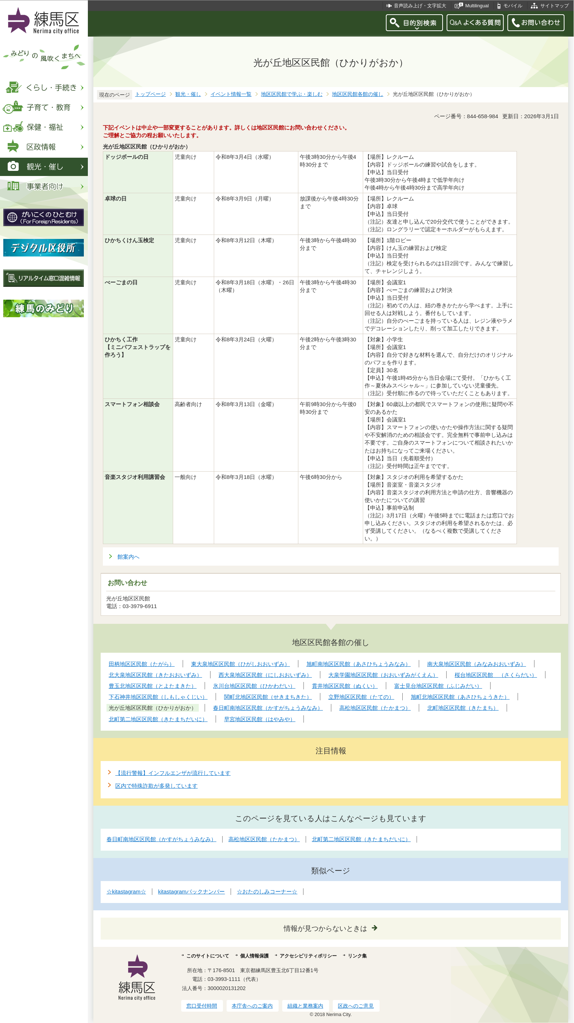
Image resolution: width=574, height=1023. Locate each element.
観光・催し (188, 94)
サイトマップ (554, 5)
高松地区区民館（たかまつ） (264, 839)
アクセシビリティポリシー (308, 956)
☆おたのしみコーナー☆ (267, 891)
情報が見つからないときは (325, 928)
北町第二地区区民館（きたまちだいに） (361, 839)
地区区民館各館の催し (357, 94)
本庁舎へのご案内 (252, 1006)
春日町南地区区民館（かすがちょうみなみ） (161, 839)
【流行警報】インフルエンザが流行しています (173, 773)
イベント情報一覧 (230, 94)
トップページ (150, 94)
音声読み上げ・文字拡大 (420, 5)
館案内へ (128, 557)
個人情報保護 (254, 956)
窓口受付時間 (201, 1006)
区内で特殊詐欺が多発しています (156, 786)
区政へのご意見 (356, 1006)
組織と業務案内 (305, 1006)
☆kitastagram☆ (126, 891)
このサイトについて (207, 956)
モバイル (512, 5)
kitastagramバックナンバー (191, 891)
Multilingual (477, 5)
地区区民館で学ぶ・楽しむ (292, 94)
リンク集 (357, 956)
